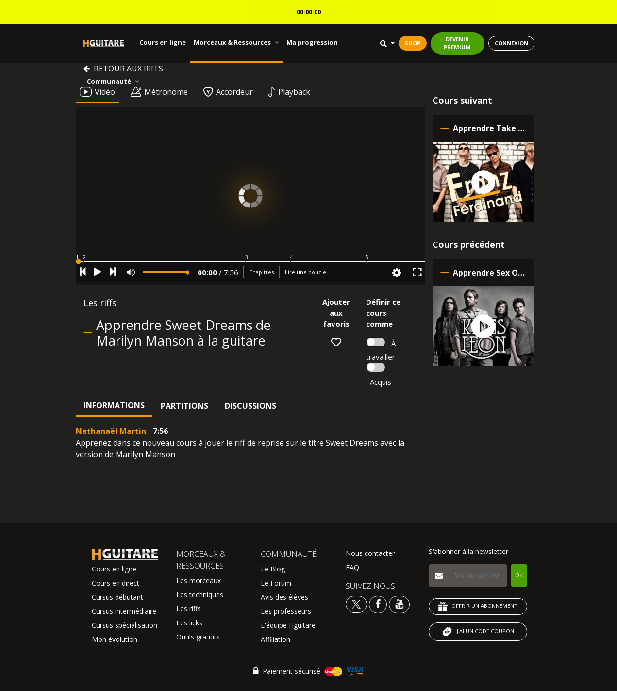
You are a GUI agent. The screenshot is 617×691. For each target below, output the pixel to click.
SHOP (412, 43)
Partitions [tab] (184, 405)
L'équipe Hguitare (288, 625)
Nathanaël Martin (111, 431)
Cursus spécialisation (124, 625)
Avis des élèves (284, 597)
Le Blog (273, 568)
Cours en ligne (162, 42)
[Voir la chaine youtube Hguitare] (399, 603)
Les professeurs (286, 611)
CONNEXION (511, 43)
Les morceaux (198, 580)
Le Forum (276, 582)
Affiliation (275, 639)
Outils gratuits (198, 636)
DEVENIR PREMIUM (457, 43)
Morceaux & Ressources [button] (236, 42)
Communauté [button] (113, 81)
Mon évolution (114, 639)
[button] (250, 261)
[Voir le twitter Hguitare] (357, 603)
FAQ (352, 567)
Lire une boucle (305, 272)
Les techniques (199, 594)
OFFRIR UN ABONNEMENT (477, 606)
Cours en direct (115, 582)
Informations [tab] (114, 405)
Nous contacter (370, 553)
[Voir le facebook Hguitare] (378, 603)
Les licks (189, 622)
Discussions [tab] (250, 405)
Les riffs (188, 608)
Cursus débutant (117, 597)
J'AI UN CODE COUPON (477, 632)
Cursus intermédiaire (124, 611)
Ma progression (312, 42)
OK (519, 575)
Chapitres (261, 272)
